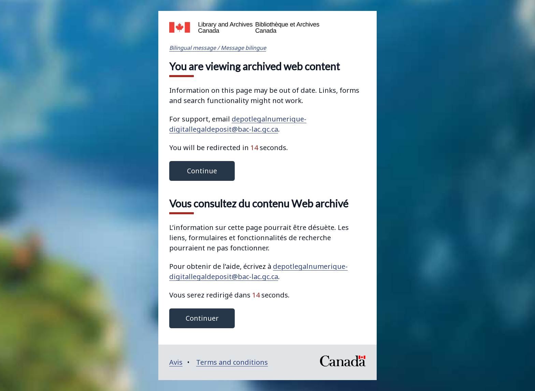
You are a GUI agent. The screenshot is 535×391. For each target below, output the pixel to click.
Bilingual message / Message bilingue (217, 48)
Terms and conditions (232, 362)
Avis (176, 362)
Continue (202, 170)
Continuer (202, 318)
